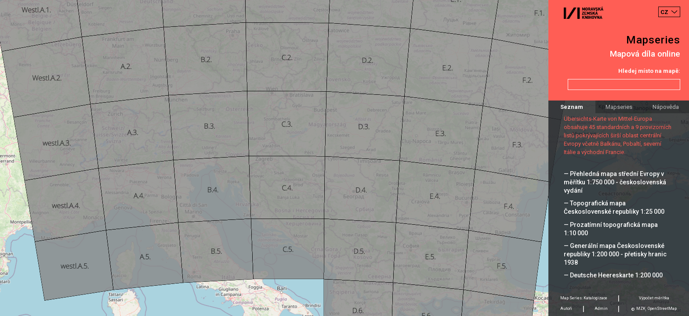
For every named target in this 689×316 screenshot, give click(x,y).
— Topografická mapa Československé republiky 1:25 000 (614, 207)
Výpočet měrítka (654, 298)
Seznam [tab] (571, 107)
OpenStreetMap (662, 308)
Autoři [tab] (566, 308)
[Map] (344, 158)
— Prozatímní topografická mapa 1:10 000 (611, 229)
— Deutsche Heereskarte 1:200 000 (613, 275)
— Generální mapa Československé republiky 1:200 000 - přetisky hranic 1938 (615, 254)
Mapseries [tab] (619, 107)
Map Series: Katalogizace (583, 298)
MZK (640, 308)
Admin (601, 308)
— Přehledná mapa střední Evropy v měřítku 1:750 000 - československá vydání (615, 182)
